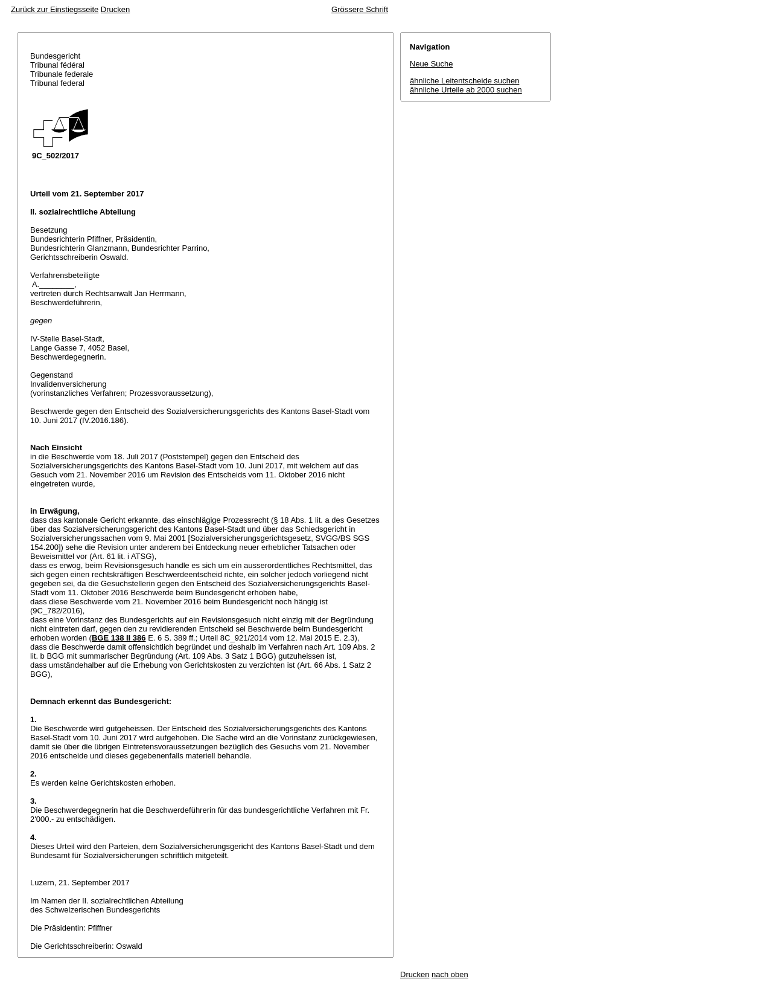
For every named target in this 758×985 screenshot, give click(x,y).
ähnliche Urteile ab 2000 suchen (466, 89)
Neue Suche (431, 63)
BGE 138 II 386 (119, 637)
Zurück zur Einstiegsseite (54, 9)
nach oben (450, 974)
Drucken (115, 9)
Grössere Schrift (359, 9)
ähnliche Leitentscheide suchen (464, 80)
